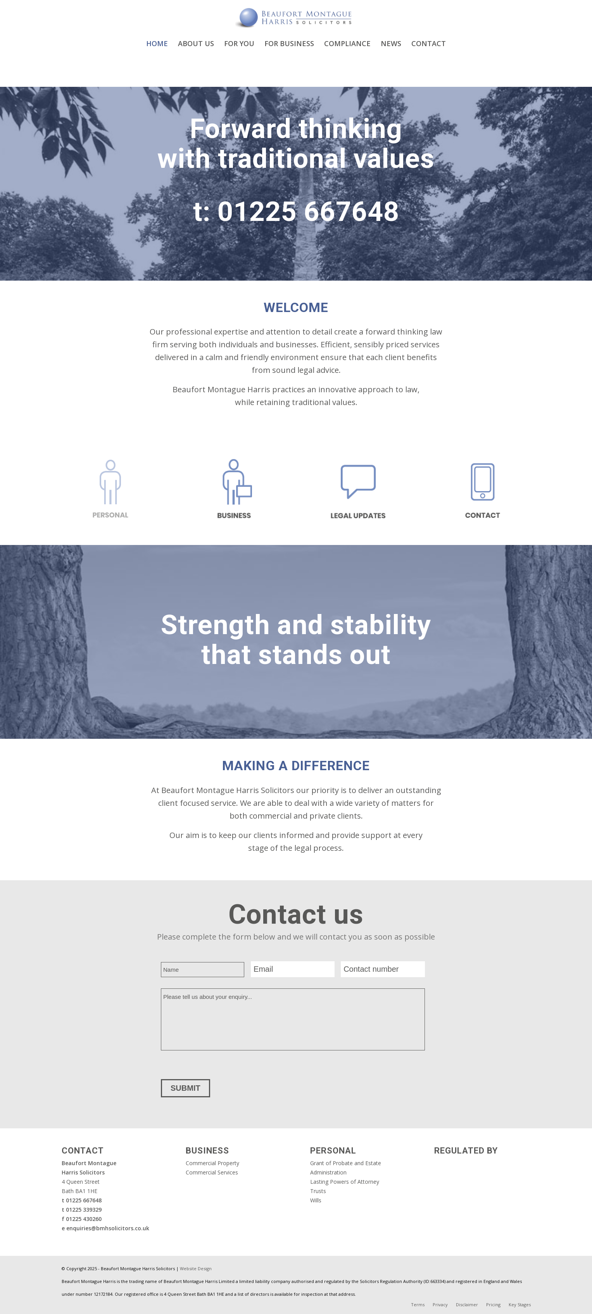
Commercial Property (212, 1163)
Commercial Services (212, 1172)
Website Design (196, 1268)
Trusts (318, 1191)
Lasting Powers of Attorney (344, 1181)
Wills (315, 1200)
